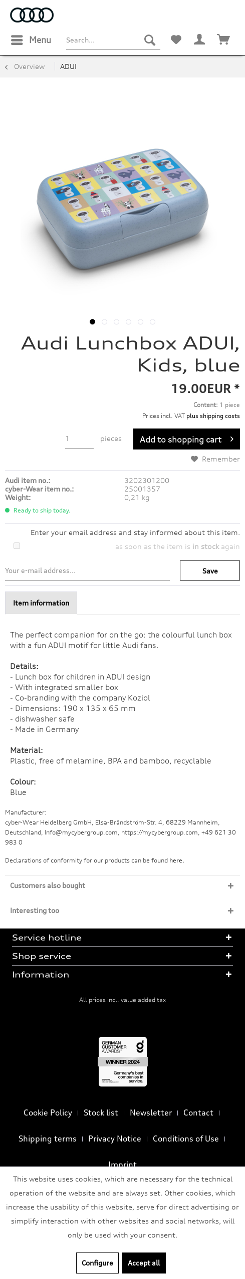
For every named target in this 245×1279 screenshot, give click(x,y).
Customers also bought (47, 885)
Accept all (144, 1262)
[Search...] (113, 40)
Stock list (101, 1113)
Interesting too (34, 910)
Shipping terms (48, 1139)
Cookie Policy (48, 1113)
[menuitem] (30, 40)
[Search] (149, 40)
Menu (31, 38)
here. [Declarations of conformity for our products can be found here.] (176, 860)
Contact (198, 1113)
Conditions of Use (186, 1139)
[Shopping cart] (224, 40)
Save (210, 570)
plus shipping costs (213, 416)
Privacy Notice (114, 1139)
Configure (97, 1262)
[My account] (200, 40)
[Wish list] (176, 40)
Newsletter (151, 1113)
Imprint (122, 1165)
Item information (41, 602)
